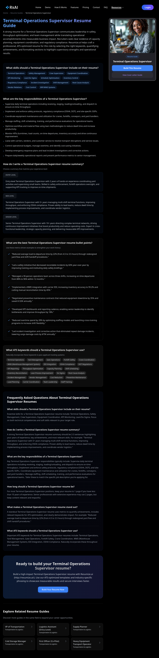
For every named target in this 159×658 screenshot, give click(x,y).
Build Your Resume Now (53, 589)
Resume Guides (16, 13)
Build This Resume (132, 68)
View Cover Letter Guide (132, 75)
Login (148, 7)
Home (5, 13)
